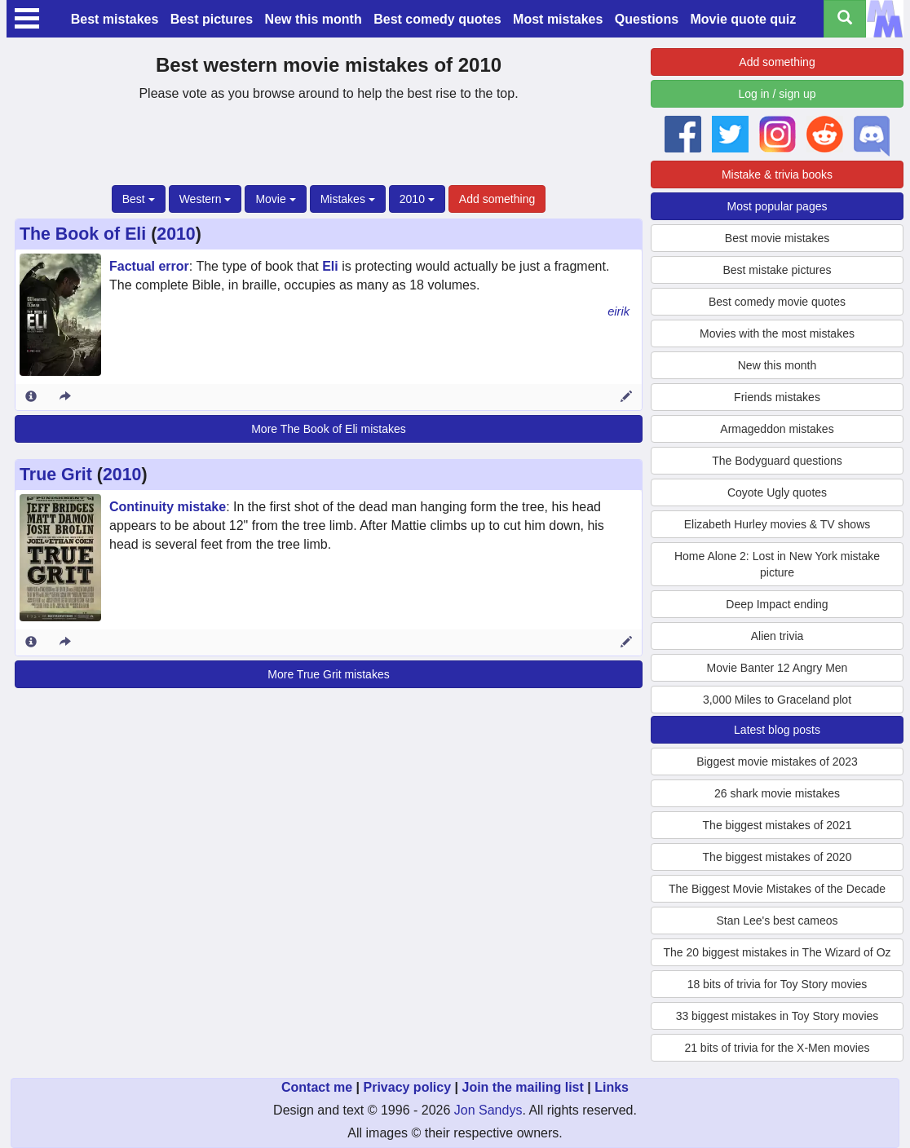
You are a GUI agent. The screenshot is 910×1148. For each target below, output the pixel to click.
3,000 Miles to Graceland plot (777, 699)
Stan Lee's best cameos (777, 920)
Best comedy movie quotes (777, 301)
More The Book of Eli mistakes (328, 428)
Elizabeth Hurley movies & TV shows (777, 524)
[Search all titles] (845, 19)
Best (138, 198)
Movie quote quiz (744, 19)
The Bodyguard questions (777, 460)
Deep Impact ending (777, 604)
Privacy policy (407, 1087)
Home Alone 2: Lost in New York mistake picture (777, 564)
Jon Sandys (488, 1110)
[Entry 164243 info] (30, 642)
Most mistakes (558, 19)
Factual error (149, 266)
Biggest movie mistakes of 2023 (777, 761)
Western (205, 198)
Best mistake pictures (776, 269)
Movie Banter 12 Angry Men (777, 667)
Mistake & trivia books (777, 174)
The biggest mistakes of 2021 (777, 825)
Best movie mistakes (777, 238)
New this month (313, 19)
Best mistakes (115, 19)
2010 (417, 198)
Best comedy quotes (437, 19)
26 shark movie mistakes (777, 793)
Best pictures (211, 19)
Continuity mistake (167, 507)
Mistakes (347, 198)
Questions (646, 19)
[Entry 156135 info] (30, 397)
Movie (275, 198)
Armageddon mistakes (776, 428)
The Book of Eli (83, 234)
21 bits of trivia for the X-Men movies (776, 1047)
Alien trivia (777, 635)
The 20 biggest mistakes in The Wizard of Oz (776, 952)
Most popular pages (777, 206)
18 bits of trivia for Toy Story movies (777, 984)
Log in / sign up (777, 93)
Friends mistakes (777, 397)
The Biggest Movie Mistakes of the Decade (777, 888)
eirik (618, 311)
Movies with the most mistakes (777, 333)
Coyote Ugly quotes (777, 492)
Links (611, 1087)
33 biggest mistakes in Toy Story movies (777, 1015)
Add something (497, 198)
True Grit (56, 474)
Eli (330, 266)
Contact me (316, 1087)
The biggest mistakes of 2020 (777, 856)
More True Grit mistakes (328, 674)
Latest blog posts (777, 729)
